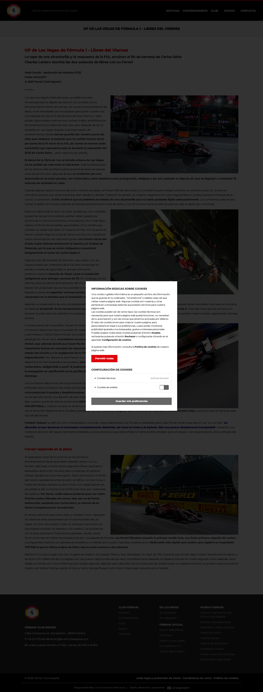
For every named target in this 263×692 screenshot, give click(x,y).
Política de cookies (145, 346)
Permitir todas (104, 358)
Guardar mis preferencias (132, 401)
